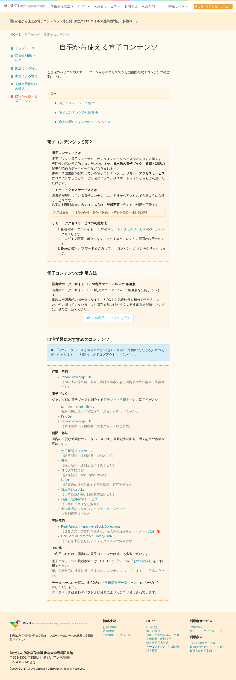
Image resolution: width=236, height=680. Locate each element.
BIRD (24, 6)
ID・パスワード (156, 631)
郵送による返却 (26, 76)
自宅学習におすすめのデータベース (85, 122)
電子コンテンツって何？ (76, 103)
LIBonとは (152, 627)
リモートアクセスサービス (213, 6)
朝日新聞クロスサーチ (77, 451)
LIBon (83, 6)
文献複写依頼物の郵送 (26, 86)
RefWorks (196, 627)
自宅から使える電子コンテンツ (26, 98)
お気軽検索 (142, 561)
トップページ (24, 48)
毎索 (64, 460)
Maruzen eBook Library (77, 407)
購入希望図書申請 (157, 642)
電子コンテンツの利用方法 (78, 112)
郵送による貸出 (26, 68)
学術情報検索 (62, 6)
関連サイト (178, 6)
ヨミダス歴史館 (72, 470)
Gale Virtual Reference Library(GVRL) (88, 536)
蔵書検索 (108, 631)
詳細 (151, 531)
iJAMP (65, 480)
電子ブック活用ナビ (118, 399)
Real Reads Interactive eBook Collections (91, 526)
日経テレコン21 (72, 489)
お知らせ (130, 6)
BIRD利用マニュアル (202, 643)
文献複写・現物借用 (158, 638)
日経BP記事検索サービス (79, 499)
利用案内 (148, 6)
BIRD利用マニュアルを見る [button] (108, 318)
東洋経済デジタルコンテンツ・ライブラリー (93, 509)
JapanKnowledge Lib (76, 377)
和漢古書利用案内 (201, 650)
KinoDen (67, 416)
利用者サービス (107, 6)
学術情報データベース (121, 582)
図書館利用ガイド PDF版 (206, 647)
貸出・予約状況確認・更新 (163, 635)
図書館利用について (26, 58)
